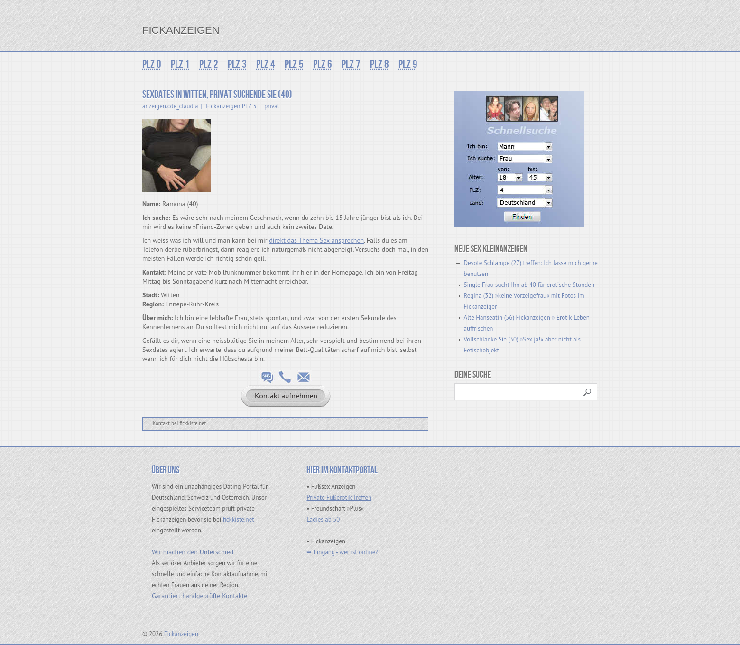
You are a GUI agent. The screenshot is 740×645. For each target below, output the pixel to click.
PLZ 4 (265, 64)
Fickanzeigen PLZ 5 (231, 106)
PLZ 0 (151, 64)
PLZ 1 (180, 64)
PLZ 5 (294, 64)
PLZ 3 (237, 64)
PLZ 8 (379, 64)
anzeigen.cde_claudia (170, 106)
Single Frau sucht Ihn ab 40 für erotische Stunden (529, 285)
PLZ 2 (208, 64)
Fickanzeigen (181, 30)
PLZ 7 (351, 64)
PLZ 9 (407, 64)
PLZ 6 (322, 64)
